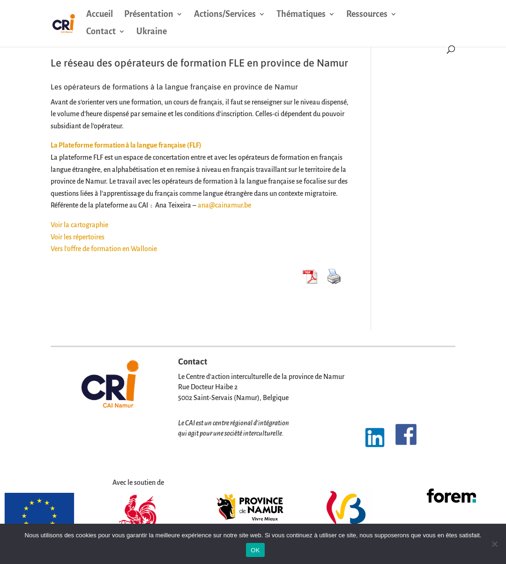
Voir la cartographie (79, 225)
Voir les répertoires (77, 237)
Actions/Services (225, 15)
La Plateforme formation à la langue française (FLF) (126, 145)
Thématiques (301, 15)
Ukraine (151, 32)
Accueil (99, 15)
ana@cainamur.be (224, 205)
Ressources (366, 15)
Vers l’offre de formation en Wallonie (104, 248)
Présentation (148, 15)
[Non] (494, 544)
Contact (101, 32)
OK (255, 550)
